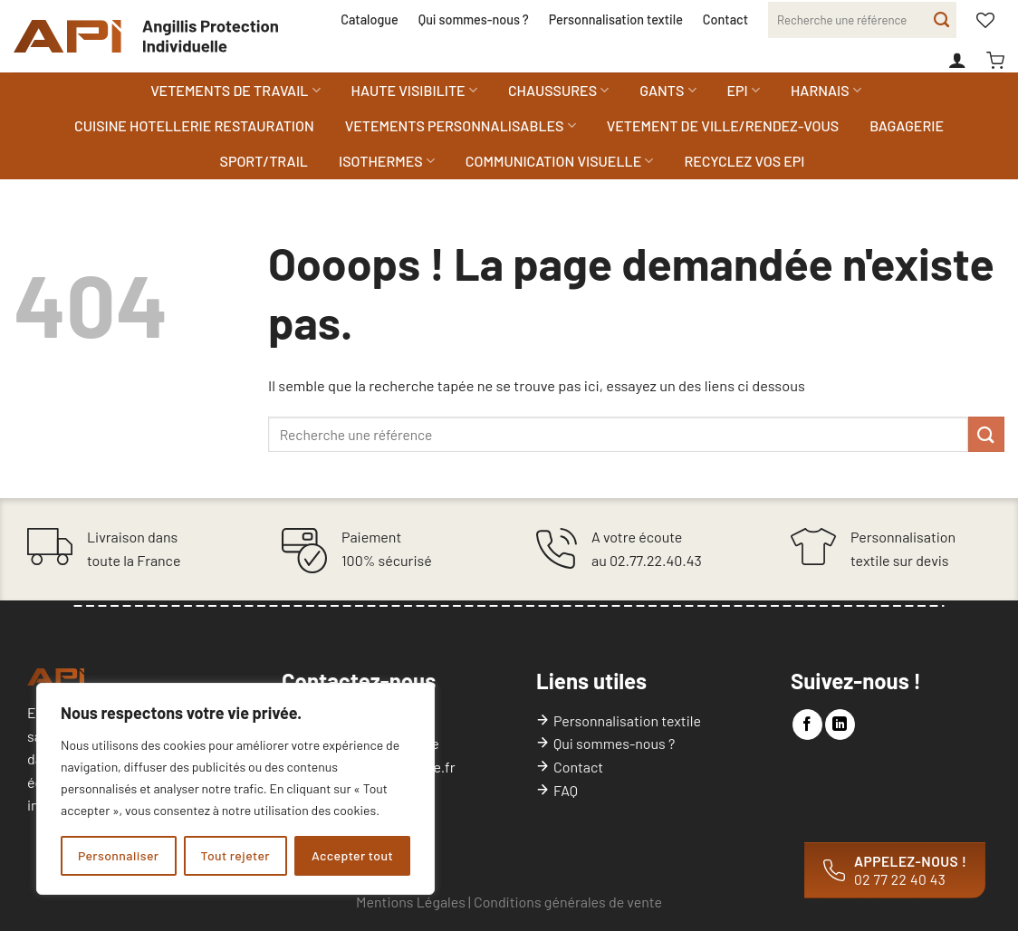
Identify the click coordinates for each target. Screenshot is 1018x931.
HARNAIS (826, 91)
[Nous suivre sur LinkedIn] (840, 724)
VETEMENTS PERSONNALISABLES (460, 126)
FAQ (565, 790)
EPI (743, 91)
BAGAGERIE (906, 125)
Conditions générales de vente (568, 901)
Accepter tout (352, 855)
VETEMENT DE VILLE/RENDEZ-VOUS (723, 125)
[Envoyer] (941, 20)
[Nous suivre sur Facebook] (807, 724)
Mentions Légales (411, 901)
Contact (725, 19)
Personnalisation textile (616, 19)
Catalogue (369, 19)
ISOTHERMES (387, 161)
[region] (235, 789)
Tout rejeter (235, 855)
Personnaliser (118, 855)
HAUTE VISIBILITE (414, 91)
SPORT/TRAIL (264, 160)
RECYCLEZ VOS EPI (744, 160)
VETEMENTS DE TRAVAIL (235, 91)
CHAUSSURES (558, 91)
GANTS (667, 91)
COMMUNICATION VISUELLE (560, 161)
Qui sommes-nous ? (473, 19)
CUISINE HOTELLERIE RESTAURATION (194, 125)
